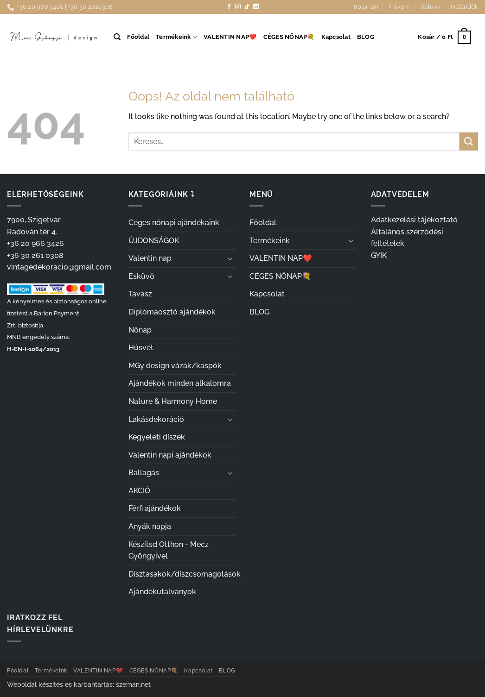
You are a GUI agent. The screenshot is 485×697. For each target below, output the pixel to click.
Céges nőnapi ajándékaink (173, 222)
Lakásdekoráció (156, 419)
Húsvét (140, 347)
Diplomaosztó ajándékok (172, 312)
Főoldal (138, 36)
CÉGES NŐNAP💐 (289, 36)
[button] (444, 37)
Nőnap (140, 330)
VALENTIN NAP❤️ (230, 36)
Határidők (464, 6)
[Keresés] (117, 37)
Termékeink (176, 37)
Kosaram (366, 6)
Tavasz (140, 293)
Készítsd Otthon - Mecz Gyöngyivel (168, 550)
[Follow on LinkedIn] (256, 7)
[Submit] (468, 141)
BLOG (365, 36)
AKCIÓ (139, 490)
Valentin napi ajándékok (169, 455)
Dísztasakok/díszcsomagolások (184, 574)
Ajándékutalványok (162, 591)
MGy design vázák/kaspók (175, 365)
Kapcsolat (336, 36)
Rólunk (430, 6)
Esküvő (141, 276)
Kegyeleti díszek (156, 437)
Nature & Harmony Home (172, 401)
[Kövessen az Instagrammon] (238, 7)
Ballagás (143, 472)
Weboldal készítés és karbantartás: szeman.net (79, 684)
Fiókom (399, 6)
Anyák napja (149, 526)
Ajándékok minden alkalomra (179, 383)
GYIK (379, 255)
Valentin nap (150, 258)
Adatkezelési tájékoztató (414, 219)
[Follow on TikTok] (247, 7)
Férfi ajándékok (154, 508)
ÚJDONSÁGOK (153, 240)
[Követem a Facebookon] (229, 7)
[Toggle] (230, 258)
